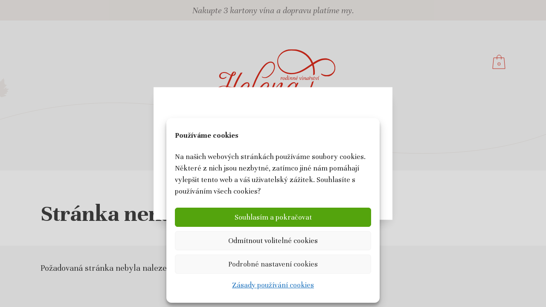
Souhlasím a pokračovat (273, 217)
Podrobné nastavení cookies (273, 264)
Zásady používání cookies (273, 285)
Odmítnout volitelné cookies (273, 240)
